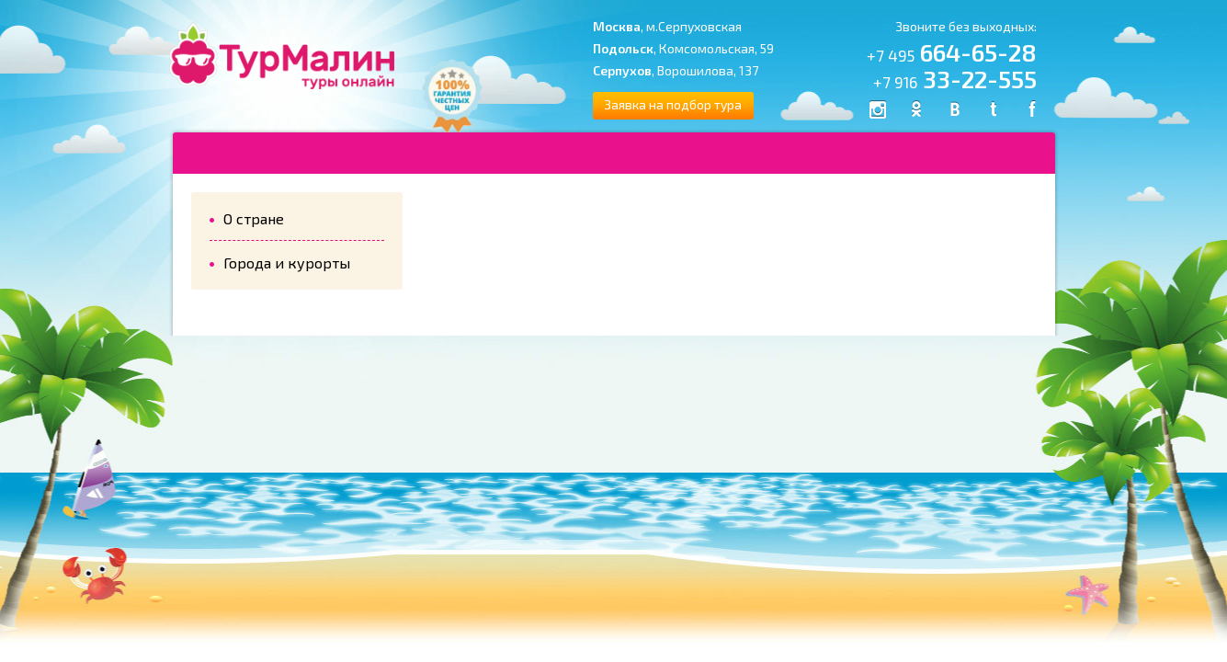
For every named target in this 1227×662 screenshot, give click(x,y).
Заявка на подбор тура (673, 104)
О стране (253, 218)
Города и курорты (286, 262)
